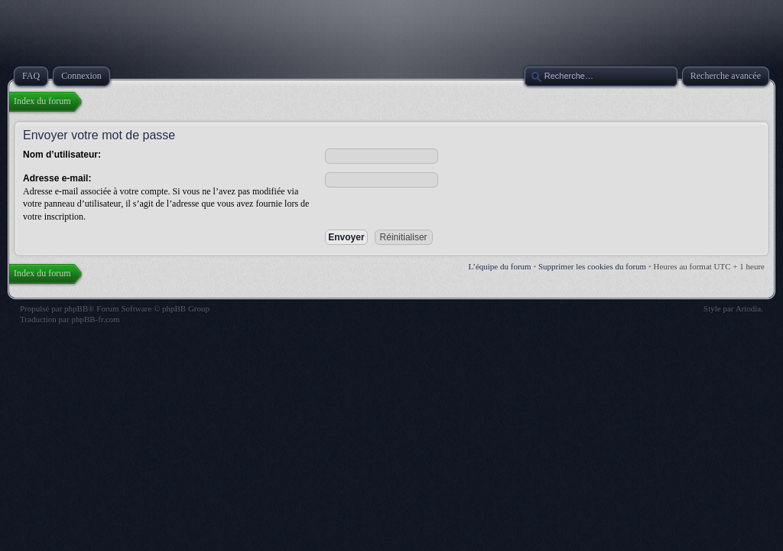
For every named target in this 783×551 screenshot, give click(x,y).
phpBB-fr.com (95, 319)
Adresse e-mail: (57, 178)
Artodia (749, 308)
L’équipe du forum (500, 266)
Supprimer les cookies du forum (592, 266)
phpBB (76, 308)
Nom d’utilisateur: (62, 154)
